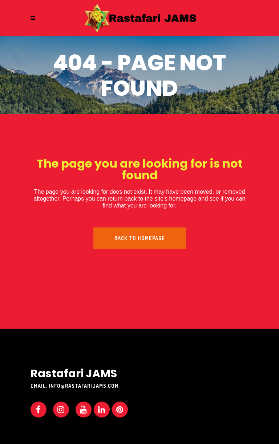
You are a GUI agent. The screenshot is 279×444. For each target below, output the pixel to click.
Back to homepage (139, 238)
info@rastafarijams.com (84, 386)
